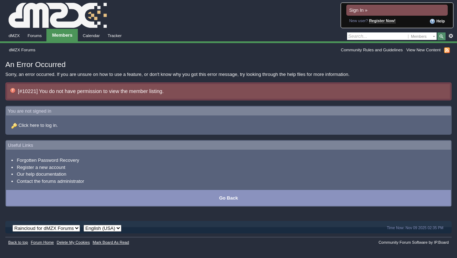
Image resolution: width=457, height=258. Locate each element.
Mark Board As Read (110, 242)
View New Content (423, 49)
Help (437, 21)
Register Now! (382, 21)
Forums (34, 35)
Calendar (91, 35)
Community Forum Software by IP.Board (413, 242)
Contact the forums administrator (50, 181)
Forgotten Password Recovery (48, 160)
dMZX (14, 35)
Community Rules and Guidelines (372, 49)
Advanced (450, 36)
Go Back (228, 198)
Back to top (18, 242)
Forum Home (42, 242)
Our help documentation (41, 174)
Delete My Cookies (73, 242)
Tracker (114, 35)
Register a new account (41, 167)
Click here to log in (38, 125)
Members (62, 35)
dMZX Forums (22, 49)
